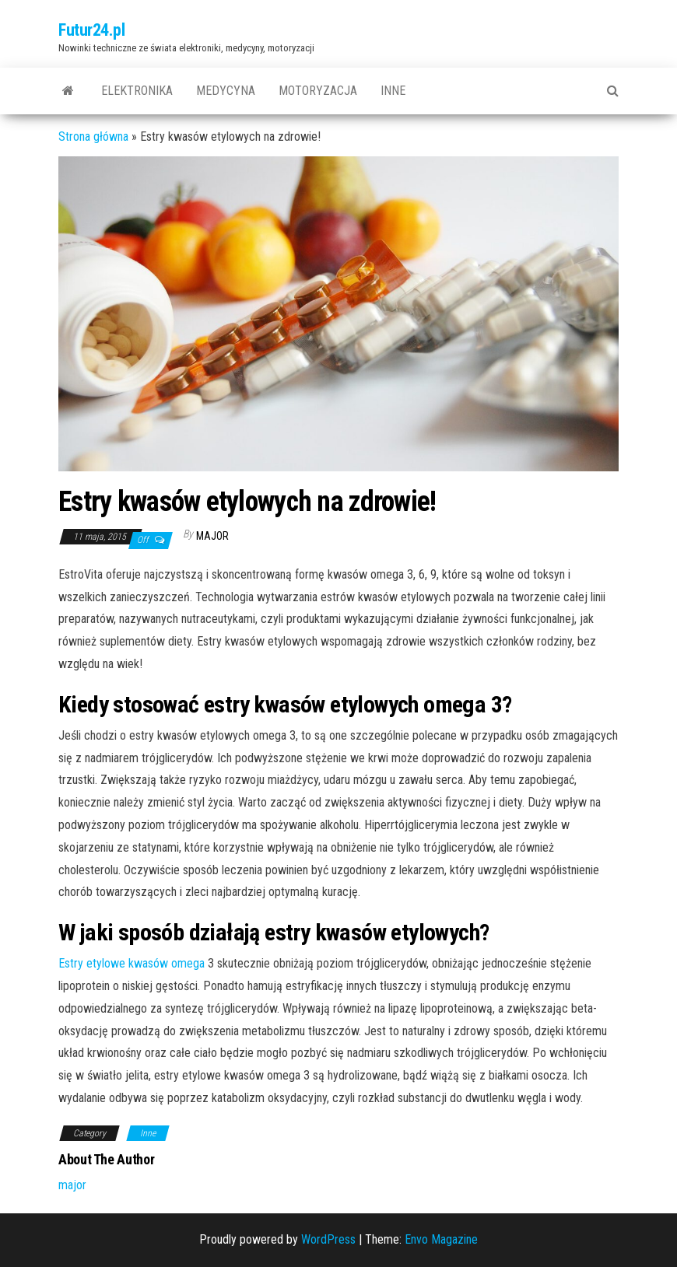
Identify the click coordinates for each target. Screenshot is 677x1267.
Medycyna (225, 90)
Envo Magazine (441, 1239)
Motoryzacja (318, 90)
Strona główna (93, 136)
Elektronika (137, 90)
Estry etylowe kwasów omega (131, 963)
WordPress (328, 1239)
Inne (393, 90)
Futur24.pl (91, 30)
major (212, 536)
